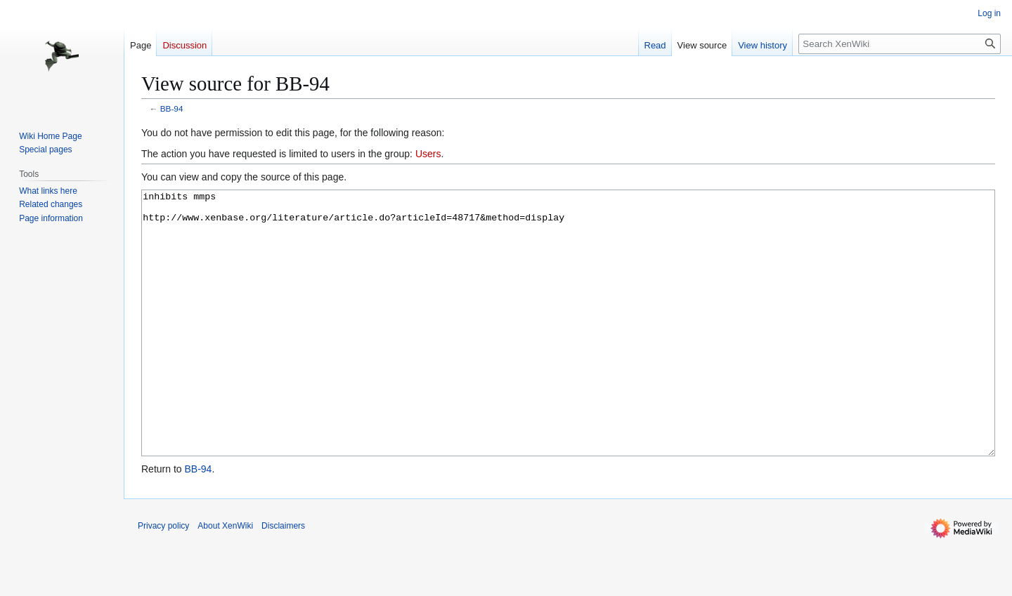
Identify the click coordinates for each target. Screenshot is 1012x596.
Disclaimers (283, 578)
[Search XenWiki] (899, 44)
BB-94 (171, 108)
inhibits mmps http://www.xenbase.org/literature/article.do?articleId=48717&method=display (568, 349)
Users (428, 153)
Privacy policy (163, 578)
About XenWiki (225, 578)
